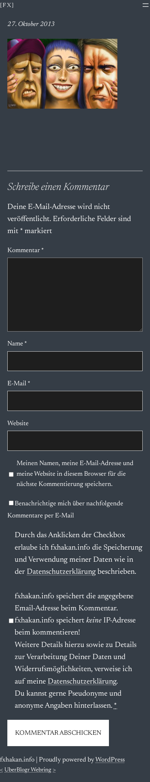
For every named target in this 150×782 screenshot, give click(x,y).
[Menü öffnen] (145, 5)
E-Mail (18, 384)
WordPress (110, 760)
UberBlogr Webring (27, 770)
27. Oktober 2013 (31, 24)
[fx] (7, 5)
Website (18, 423)
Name (17, 344)
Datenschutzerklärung (61, 572)
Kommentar (25, 250)
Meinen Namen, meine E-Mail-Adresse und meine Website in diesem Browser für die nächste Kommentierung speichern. (75, 474)
